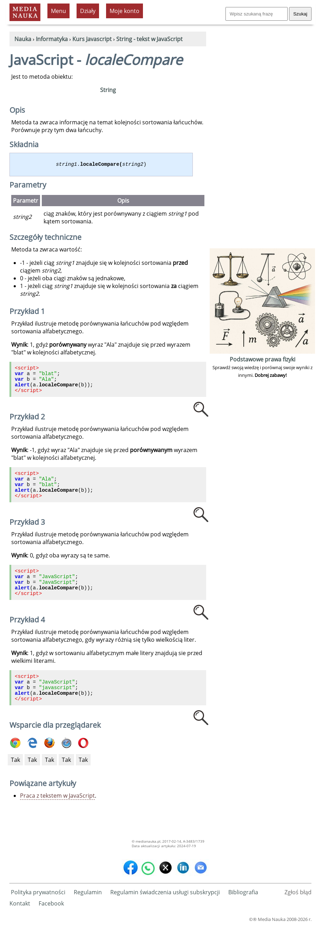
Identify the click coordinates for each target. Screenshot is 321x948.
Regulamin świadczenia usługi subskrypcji (165, 914)
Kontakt (19, 925)
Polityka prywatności (38, 914)
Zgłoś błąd (298, 914)
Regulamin (88, 914)
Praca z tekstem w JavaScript (57, 818)
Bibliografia (243, 914)
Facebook (51, 925)
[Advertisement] (262, 141)
